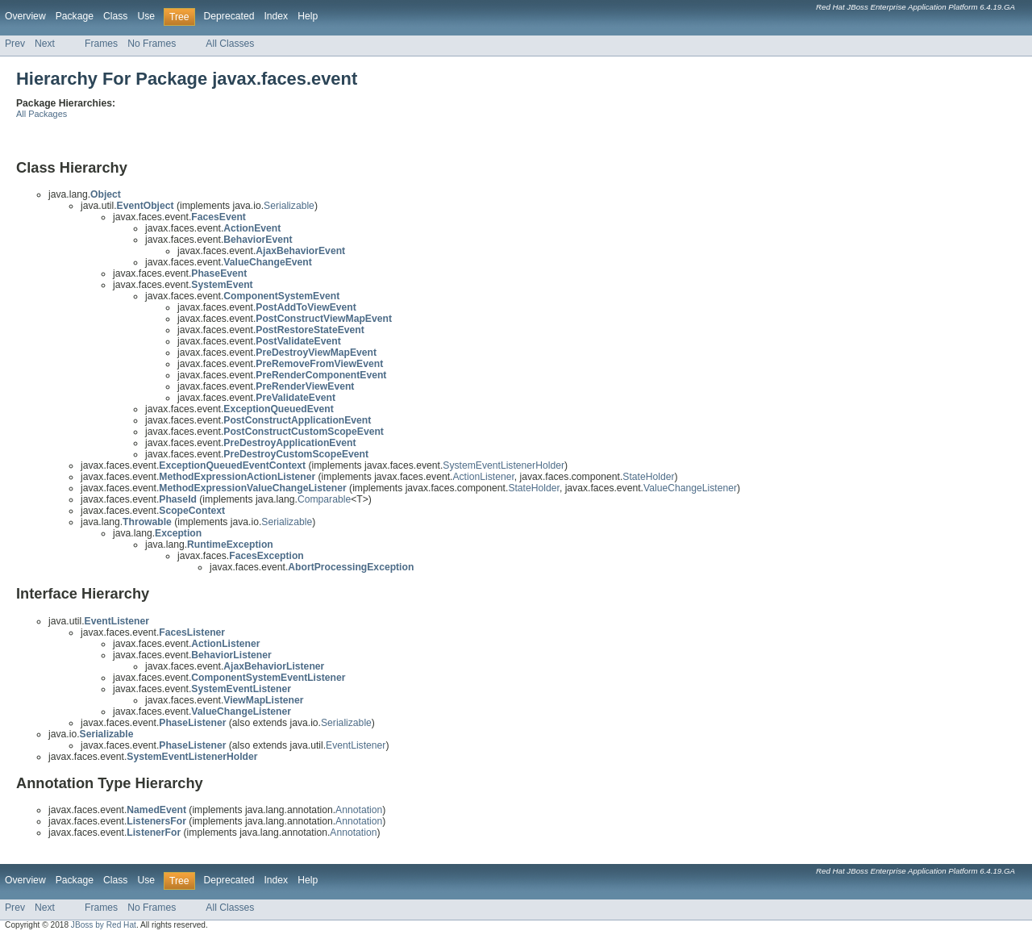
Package (75, 16)
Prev (15, 43)
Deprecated (229, 16)
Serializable (289, 205)
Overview (25, 16)
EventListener (355, 745)
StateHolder (648, 476)
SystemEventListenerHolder (503, 465)
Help (308, 16)
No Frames (151, 43)
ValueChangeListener (690, 488)
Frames (101, 43)
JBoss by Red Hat (103, 924)
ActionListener (483, 476)
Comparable (324, 499)
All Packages (41, 114)
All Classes (230, 43)
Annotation (358, 810)
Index (276, 16)
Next (45, 43)
